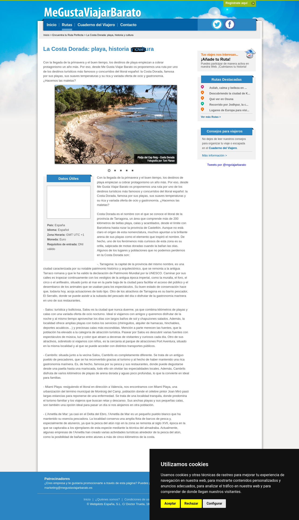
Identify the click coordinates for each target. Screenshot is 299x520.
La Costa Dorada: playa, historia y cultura (109, 35)
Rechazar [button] (191, 503)
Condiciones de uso (138, 499)
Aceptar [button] (170, 503)
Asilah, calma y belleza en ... (224, 88)
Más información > (214, 155)
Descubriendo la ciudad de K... (225, 93)
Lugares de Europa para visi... (225, 110)
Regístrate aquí (237, 3)
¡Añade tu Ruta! (216, 59)
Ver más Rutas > (211, 116)
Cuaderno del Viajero (96, 25)
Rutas (67, 25)
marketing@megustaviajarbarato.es (68, 487)
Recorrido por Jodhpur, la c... (224, 104)
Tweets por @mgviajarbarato (226, 164)
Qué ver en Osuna (217, 99)
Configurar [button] (214, 503)
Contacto (128, 25)
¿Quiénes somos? (107, 499)
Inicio (52, 25)
